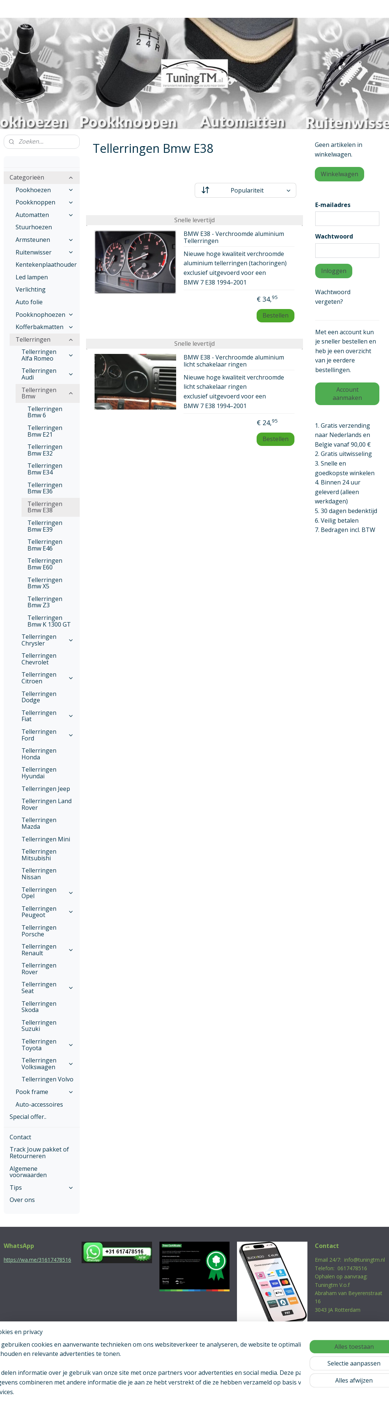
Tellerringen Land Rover (47, 804)
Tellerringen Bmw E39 (44, 526)
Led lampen (32, 277)
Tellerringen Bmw (48, 393)
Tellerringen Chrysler (48, 640)
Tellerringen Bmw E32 (44, 450)
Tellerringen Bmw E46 (44, 545)
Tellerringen (45, 339)
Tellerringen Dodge (39, 697)
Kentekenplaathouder (46, 264)
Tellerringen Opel (48, 893)
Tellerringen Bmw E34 (44, 468)
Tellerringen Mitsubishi (39, 854)
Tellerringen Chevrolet (39, 658)
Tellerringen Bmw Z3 (44, 602)
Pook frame (45, 1092)
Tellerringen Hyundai (39, 772)
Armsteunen (45, 240)
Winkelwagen (339, 174)
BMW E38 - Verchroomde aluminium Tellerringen (234, 237)
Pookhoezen (45, 190)
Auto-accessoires (39, 1104)
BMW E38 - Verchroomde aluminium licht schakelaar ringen (234, 361)
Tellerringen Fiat (48, 716)
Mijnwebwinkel (271, 1392)
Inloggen (333, 271)
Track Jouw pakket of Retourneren (39, 1152)
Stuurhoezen (34, 227)
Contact (20, 1137)
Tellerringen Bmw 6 (44, 412)
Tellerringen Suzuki (39, 1025)
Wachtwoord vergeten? (332, 297)
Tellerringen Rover (39, 968)
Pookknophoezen (45, 315)
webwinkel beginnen (206, 1392)
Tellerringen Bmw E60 (44, 563)
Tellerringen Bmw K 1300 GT (49, 621)
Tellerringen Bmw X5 (44, 583)
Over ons (22, 1200)
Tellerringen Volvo (47, 1079)
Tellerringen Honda (39, 753)
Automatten (45, 215)
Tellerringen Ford (48, 734)
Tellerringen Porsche (39, 930)
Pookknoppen (45, 202)
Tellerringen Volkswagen (48, 1063)
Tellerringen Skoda (39, 1006)
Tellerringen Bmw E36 (44, 488)
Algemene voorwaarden (28, 1171)
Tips (42, 1187)
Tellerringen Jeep (46, 789)
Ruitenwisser (45, 252)
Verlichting (31, 289)
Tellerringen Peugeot (48, 911)
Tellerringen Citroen (48, 677)
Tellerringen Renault (48, 949)
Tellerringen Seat (48, 987)
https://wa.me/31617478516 (37, 1259)
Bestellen (276, 315)
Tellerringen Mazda (39, 823)
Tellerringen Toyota (48, 1044)
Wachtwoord (334, 236)
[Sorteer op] (245, 190)
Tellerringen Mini (46, 839)
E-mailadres (332, 205)
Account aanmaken (347, 393)
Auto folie (29, 302)
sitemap (163, 1392)
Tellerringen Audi (48, 374)
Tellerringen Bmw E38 (44, 507)
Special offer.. (28, 1117)
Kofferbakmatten (45, 327)
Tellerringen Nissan (39, 873)
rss (178, 1392)
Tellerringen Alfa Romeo (48, 355)
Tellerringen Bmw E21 (44, 431)
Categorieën (42, 177)
